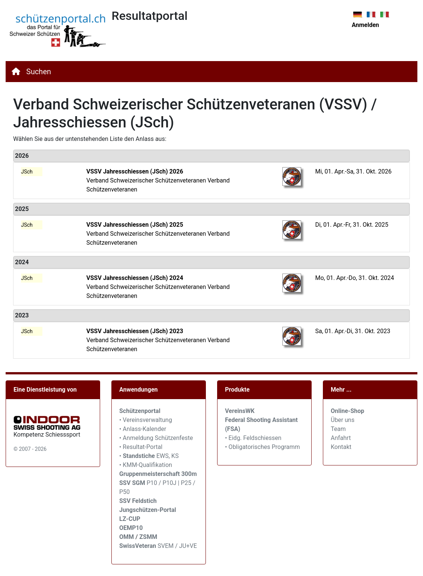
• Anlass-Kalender (142, 428)
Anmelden (365, 24)
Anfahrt (341, 437)
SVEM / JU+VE (177, 545)
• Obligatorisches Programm (262, 446)
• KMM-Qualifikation (145, 464)
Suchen (38, 71)
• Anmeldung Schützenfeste (156, 437)
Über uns (342, 419)
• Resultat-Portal (140, 446)
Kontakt (341, 446)
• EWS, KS (148, 455)
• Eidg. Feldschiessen (253, 437)
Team (338, 428)
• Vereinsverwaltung (145, 419)
